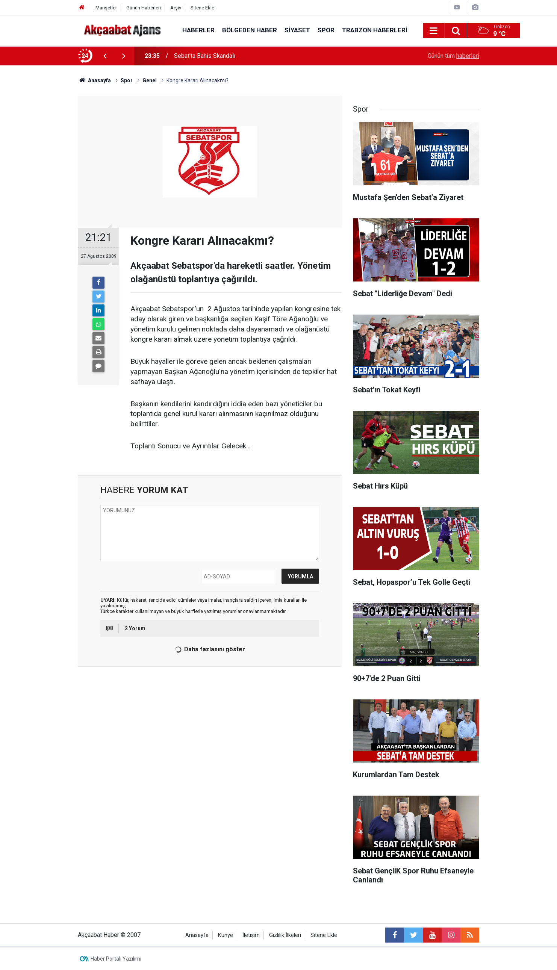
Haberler (198, 30)
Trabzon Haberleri (374, 30)
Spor (326, 30)
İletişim (251, 935)
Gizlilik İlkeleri (285, 935)
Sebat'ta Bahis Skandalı (204, 55)
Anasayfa (197, 935)
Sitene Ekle (202, 8)
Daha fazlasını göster (209, 649)
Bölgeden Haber (249, 30)
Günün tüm (453, 55)
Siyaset (297, 30)
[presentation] (104, 56)
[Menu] (433, 31)
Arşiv (175, 8)
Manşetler (106, 8)
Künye (225, 935)
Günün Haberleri (143, 8)
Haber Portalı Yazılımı (116, 959)
